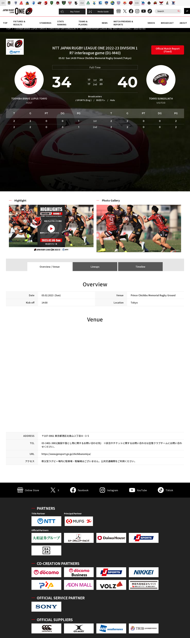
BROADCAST (167, 22)
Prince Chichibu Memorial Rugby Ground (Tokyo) (104, 58)
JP (187, 10)
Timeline (140, 266)
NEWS (105, 22)
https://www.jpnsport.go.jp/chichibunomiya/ (66, 454)
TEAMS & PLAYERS (83, 23)
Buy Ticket (70, 11)
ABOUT (183, 22)
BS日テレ (100, 100)
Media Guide (99, 11)
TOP (5, 22)
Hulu (112, 100)
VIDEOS (151, 22)
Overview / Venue (50, 266)
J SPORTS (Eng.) (83, 100)
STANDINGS (45, 22)
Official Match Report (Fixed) (168, 50)
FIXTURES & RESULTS (19, 23)
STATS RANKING (61, 23)
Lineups (95, 266)
